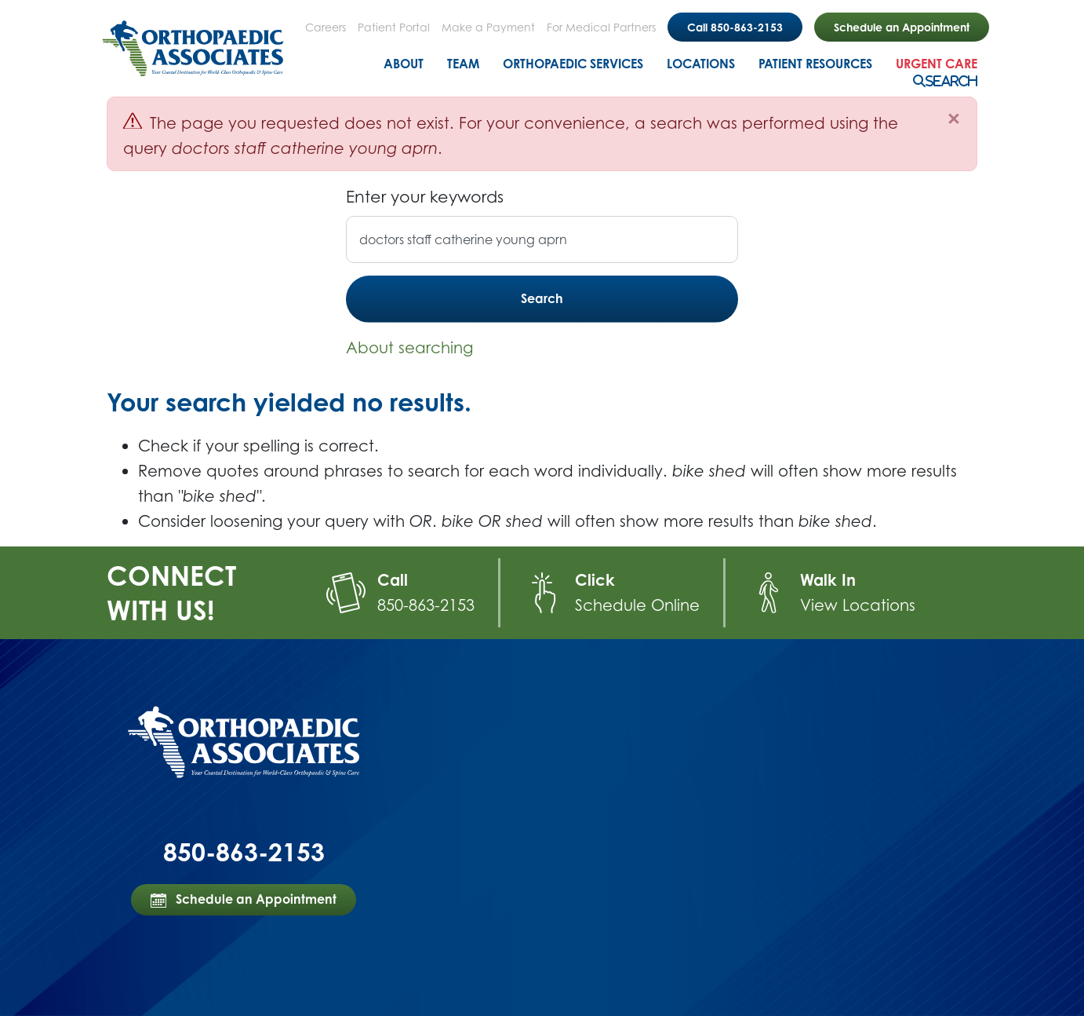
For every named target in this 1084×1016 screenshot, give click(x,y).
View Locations (857, 605)
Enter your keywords (425, 196)
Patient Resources (815, 63)
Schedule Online (637, 605)
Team (463, 63)
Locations (701, 63)
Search (951, 81)
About (404, 63)
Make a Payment (488, 27)
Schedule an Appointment (901, 27)
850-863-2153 (426, 605)
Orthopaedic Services (573, 63)
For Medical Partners (601, 27)
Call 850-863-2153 (735, 27)
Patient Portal (394, 27)
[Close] (954, 118)
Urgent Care (936, 63)
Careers (325, 27)
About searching (409, 347)
